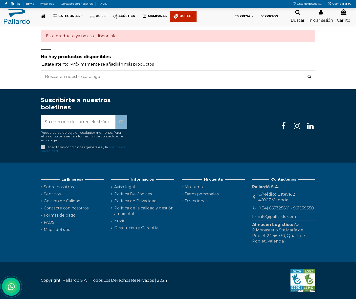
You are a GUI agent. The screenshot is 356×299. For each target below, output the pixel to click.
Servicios (52, 194)
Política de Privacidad (135, 201)
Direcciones (196, 201)
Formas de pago (60, 215)
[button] (68, 16)
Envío (30, 3)
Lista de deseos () (307, 3)
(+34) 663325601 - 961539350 (286, 208)
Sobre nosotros (59, 187)
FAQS (102, 3)
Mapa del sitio (57, 229)
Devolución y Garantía (136, 227)
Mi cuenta (194, 187)
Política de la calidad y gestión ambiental (144, 211)
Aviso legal (48, 3)
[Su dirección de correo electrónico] (78, 122)
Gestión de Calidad (62, 201)
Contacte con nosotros (77, 3)
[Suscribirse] (121, 122)
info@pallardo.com (277, 216)
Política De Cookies (133, 194)
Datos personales (202, 194)
